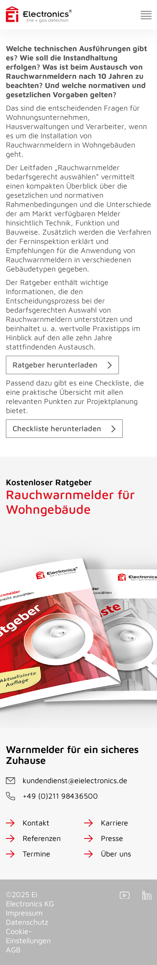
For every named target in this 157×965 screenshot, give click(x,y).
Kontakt (36, 822)
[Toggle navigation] (146, 14)
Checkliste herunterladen (57, 428)
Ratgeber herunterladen (55, 364)
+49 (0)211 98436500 (60, 796)
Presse (112, 838)
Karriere (114, 822)
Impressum (24, 912)
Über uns (116, 853)
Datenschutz (27, 922)
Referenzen (42, 838)
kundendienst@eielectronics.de (75, 780)
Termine (36, 853)
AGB (13, 949)
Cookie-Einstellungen (28, 936)
